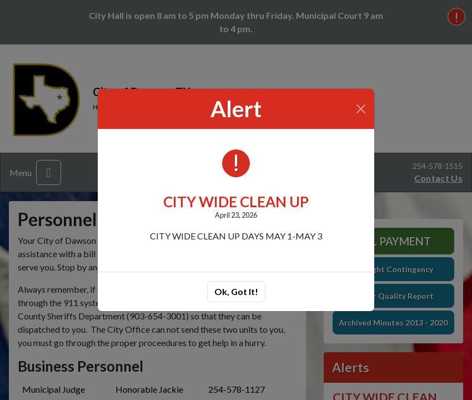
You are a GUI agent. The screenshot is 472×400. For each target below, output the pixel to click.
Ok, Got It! (236, 291)
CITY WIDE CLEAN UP (236, 202)
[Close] (361, 109)
